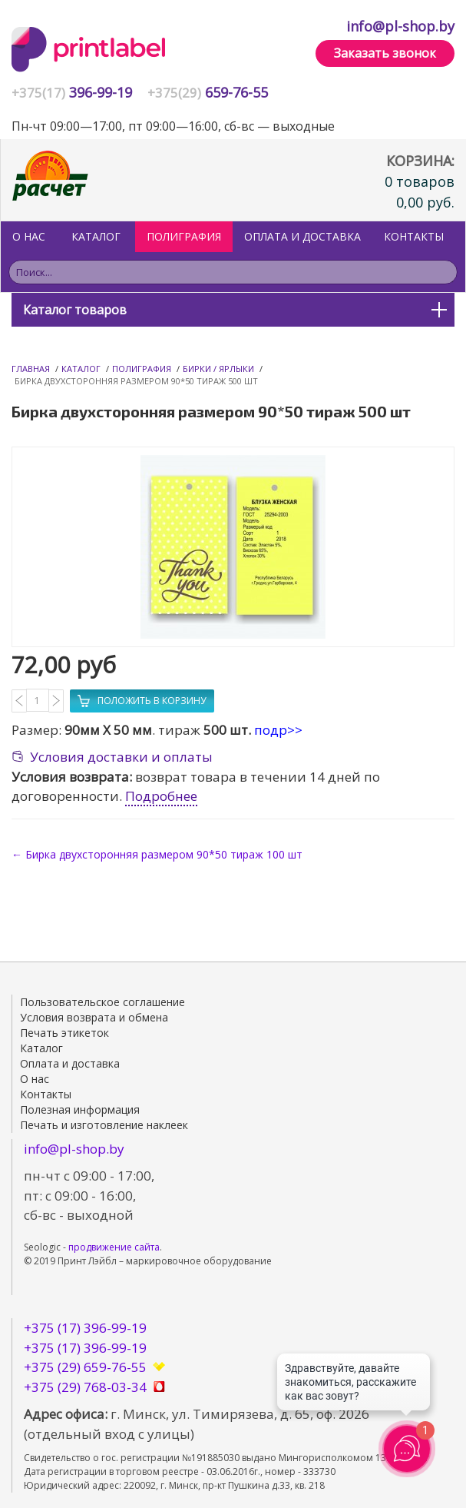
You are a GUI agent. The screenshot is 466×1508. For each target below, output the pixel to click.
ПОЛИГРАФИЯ (184, 236)
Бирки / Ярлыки (218, 368)
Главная (31, 368)
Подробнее (161, 796)
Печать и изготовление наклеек (104, 1125)
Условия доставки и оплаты (121, 757)
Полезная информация (80, 1109)
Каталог (96, 236)
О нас (28, 236)
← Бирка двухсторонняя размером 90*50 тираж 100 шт (157, 854)
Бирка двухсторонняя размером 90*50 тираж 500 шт (136, 381)
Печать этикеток (64, 1032)
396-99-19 (72, 92)
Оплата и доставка (302, 236)
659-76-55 (207, 92)
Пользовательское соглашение (102, 1002)
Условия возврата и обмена (94, 1017)
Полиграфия (141, 368)
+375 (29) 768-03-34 (85, 1387)
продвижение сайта (114, 1247)
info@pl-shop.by (400, 26)
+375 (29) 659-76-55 (85, 1367)
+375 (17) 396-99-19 (85, 1328)
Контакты (414, 236)
